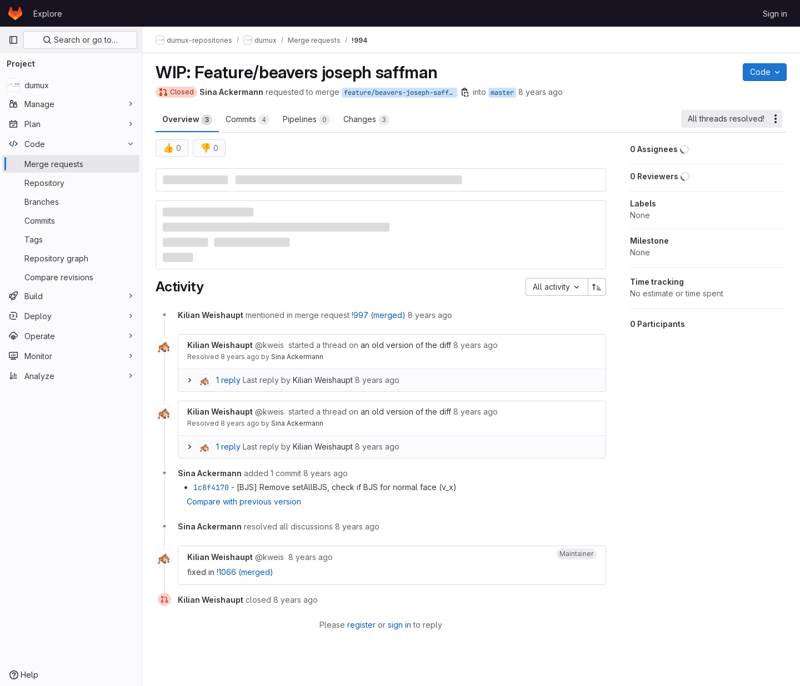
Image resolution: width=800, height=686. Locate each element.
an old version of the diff (406, 345)
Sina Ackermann (297, 356)
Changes (366, 119)
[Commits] (70, 220)
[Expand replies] (189, 380)
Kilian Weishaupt (323, 380)
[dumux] (70, 85)
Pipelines (306, 119)
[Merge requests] (70, 164)
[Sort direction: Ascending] (597, 287)
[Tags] (70, 239)
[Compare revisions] (70, 277)
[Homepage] (15, 13)
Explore (47, 13)
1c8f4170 (211, 487)
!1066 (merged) (245, 572)
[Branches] (70, 201)
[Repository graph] (70, 258)
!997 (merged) (379, 315)
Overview (187, 119)
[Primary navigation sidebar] (13, 40)
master (502, 92)
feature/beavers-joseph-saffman (400, 92)
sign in (399, 624)
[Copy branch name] (465, 92)
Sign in (775, 13)
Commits (247, 119)
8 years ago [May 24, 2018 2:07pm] (540, 92)
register (361, 624)
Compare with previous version (244, 501)
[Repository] (70, 182)
